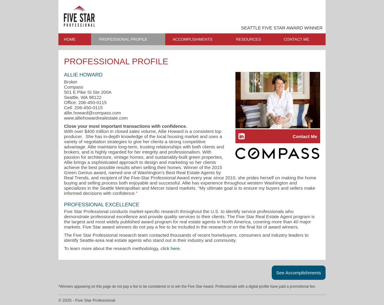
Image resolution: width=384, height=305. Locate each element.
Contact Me (305, 136)
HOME (70, 39)
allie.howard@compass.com (92, 112)
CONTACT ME (296, 39)
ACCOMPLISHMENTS (192, 39)
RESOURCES (248, 39)
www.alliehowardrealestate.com (96, 117)
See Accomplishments (298, 272)
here (175, 248)
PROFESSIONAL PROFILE (123, 39)
